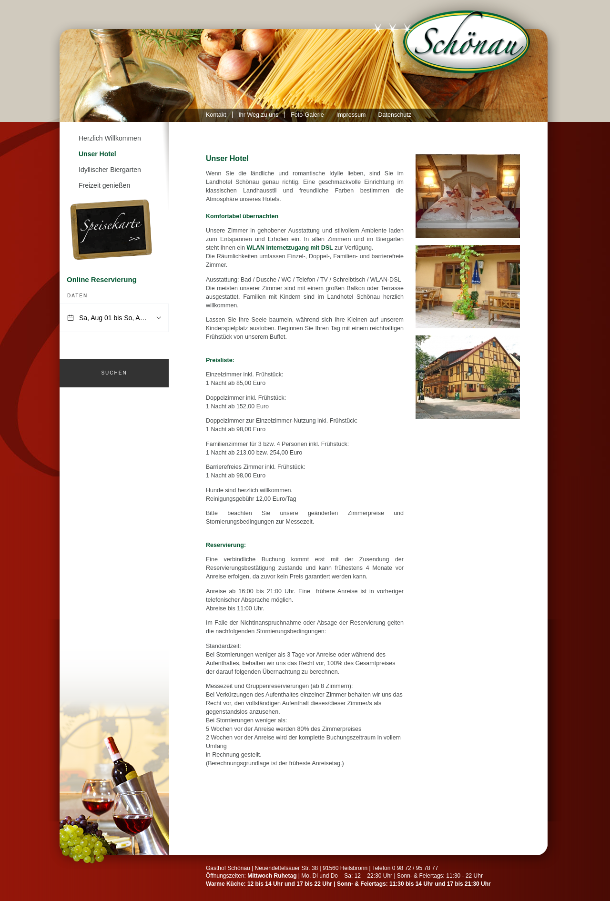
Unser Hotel (97, 154)
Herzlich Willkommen (110, 138)
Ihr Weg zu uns (258, 114)
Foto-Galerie (307, 114)
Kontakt (216, 114)
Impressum (351, 114)
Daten (77, 295)
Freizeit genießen (104, 185)
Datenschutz (394, 114)
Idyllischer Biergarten (110, 169)
